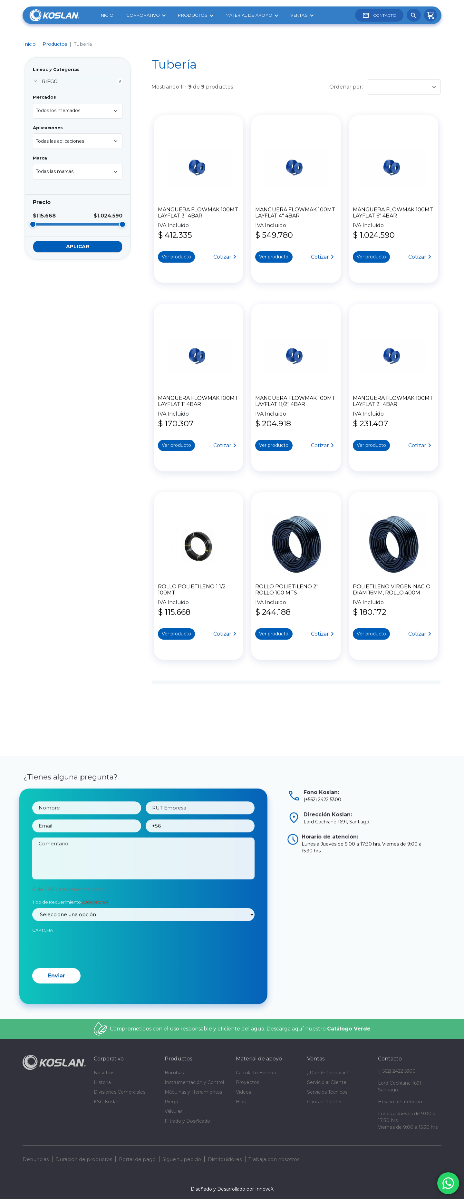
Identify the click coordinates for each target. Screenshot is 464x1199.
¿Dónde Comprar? (327, 1073)
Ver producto (176, 256)
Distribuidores (225, 1159)
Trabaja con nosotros (273, 1159)
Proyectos (247, 1082)
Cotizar (222, 257)
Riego (171, 1102)
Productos (193, 15)
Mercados (44, 97)
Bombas (174, 1073)
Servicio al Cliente (326, 1082)
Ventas (299, 15)
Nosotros (104, 1073)
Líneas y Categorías (56, 69)
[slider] (33, 224)
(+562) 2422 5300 (397, 1071)
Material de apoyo (249, 15)
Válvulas (173, 1111)
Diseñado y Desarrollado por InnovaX (232, 1189)
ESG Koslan (107, 1102)
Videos (243, 1092)
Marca (40, 157)
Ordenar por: (346, 86)
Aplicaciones (48, 127)
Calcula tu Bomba (256, 1073)
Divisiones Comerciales (119, 1092)
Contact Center (324, 1102)
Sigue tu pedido (181, 1159)
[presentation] (81, 978)
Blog (241, 1102)
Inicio (106, 15)
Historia (102, 1082)
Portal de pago (137, 1159)
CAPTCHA (42, 959)
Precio (42, 202)
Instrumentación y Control (194, 1082)
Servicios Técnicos (327, 1092)
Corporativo (143, 15)
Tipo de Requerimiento (70, 932)
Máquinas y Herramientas (193, 1092)
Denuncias (36, 1159)
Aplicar (77, 246)
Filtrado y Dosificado (187, 1121)
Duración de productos (83, 1159)
